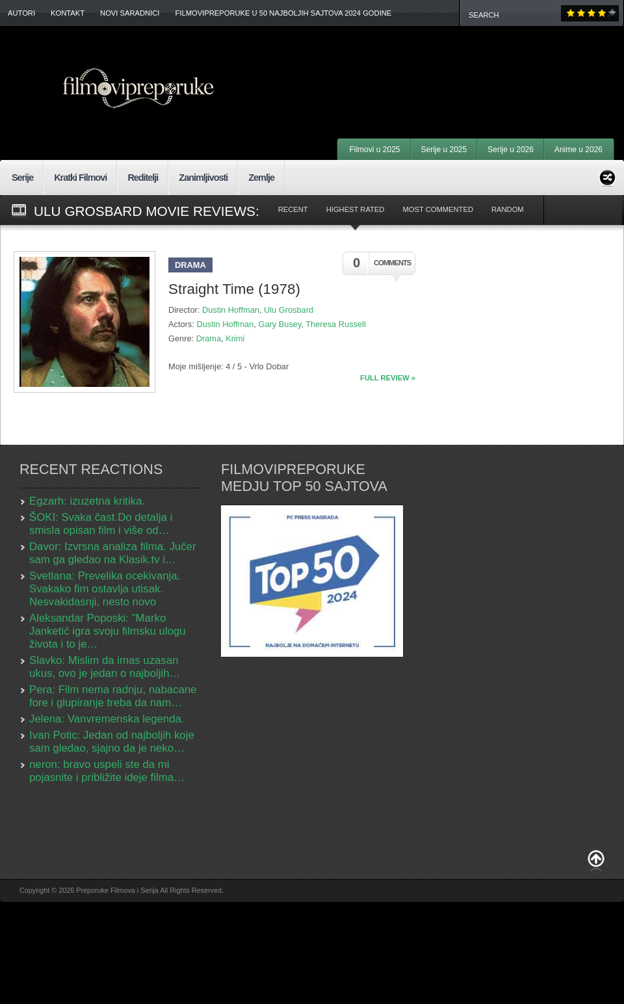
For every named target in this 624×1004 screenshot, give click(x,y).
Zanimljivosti (203, 177)
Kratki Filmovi (80, 177)
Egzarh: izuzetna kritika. (87, 501)
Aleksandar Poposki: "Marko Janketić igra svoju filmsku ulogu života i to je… (107, 631)
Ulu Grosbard (288, 310)
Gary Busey (279, 324)
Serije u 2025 (444, 149)
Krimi (235, 338)
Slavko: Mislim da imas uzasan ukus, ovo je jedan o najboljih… (104, 667)
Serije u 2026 (511, 149)
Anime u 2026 (578, 149)
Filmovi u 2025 (374, 149)
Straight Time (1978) (234, 289)
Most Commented (437, 209)
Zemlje (261, 177)
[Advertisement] (463, 655)
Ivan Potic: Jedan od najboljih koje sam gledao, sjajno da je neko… (111, 741)
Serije (22, 177)
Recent (293, 209)
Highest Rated (355, 209)
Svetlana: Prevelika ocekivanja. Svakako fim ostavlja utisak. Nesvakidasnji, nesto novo (104, 589)
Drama (190, 265)
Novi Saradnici (129, 13)
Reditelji (142, 177)
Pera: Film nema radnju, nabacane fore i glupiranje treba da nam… (112, 696)
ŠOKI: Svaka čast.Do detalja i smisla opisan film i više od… (100, 523)
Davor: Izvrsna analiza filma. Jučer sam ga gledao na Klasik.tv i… (112, 553)
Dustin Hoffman (230, 310)
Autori (21, 13)
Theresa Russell (335, 324)
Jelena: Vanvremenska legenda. (107, 719)
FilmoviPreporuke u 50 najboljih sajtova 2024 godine (283, 13)
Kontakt (67, 13)
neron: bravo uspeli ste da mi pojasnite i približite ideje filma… (107, 771)
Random (507, 209)
